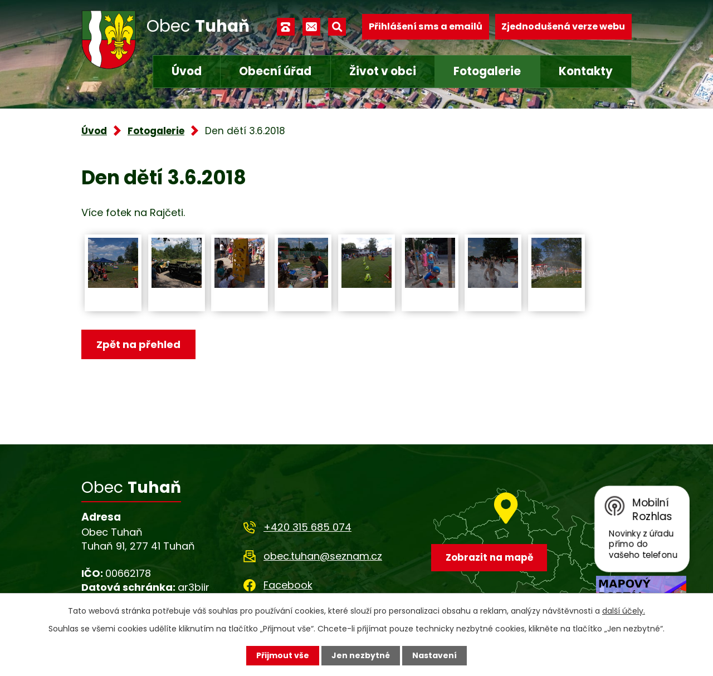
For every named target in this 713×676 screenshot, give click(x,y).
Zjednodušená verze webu (563, 26)
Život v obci (382, 71)
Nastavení (434, 655)
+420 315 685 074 (307, 527)
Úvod (187, 71)
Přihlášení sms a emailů (425, 26)
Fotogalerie (487, 71)
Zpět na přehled (138, 344)
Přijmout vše (282, 655)
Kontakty (586, 71)
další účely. (623, 610)
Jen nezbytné (360, 655)
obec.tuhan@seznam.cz (322, 556)
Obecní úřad (275, 71)
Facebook (287, 585)
